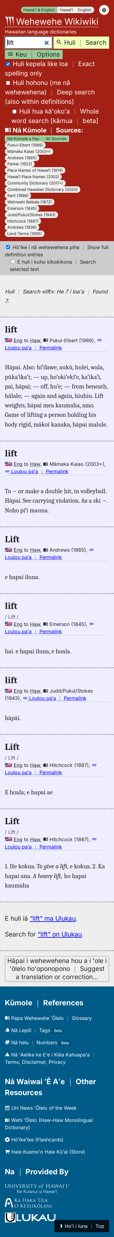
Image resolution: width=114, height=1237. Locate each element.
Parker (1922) (19, 164)
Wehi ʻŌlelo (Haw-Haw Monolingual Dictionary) (49, 1123)
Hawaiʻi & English (39, 10)
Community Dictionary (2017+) (35, 183)
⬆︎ (81, 1226)
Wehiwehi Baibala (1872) (29, 202)
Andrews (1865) (22, 157)
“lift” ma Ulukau (53, 918)
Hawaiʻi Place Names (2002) (33, 176)
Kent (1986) (17, 195)
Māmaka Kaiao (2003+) (29, 151)
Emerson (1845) (22, 208)
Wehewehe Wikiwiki (51, 21)
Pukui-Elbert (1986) (25, 145)
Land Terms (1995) (24, 233)
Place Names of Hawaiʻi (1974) (35, 170)
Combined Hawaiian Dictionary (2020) (42, 189)
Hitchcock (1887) (22, 221)
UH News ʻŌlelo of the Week (41, 1108)
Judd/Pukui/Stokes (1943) (31, 214)
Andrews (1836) (22, 227)
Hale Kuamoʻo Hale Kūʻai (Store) (45, 1152)
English (85, 10)
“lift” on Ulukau (60, 934)
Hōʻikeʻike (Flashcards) (34, 1140)
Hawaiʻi (66, 10)
